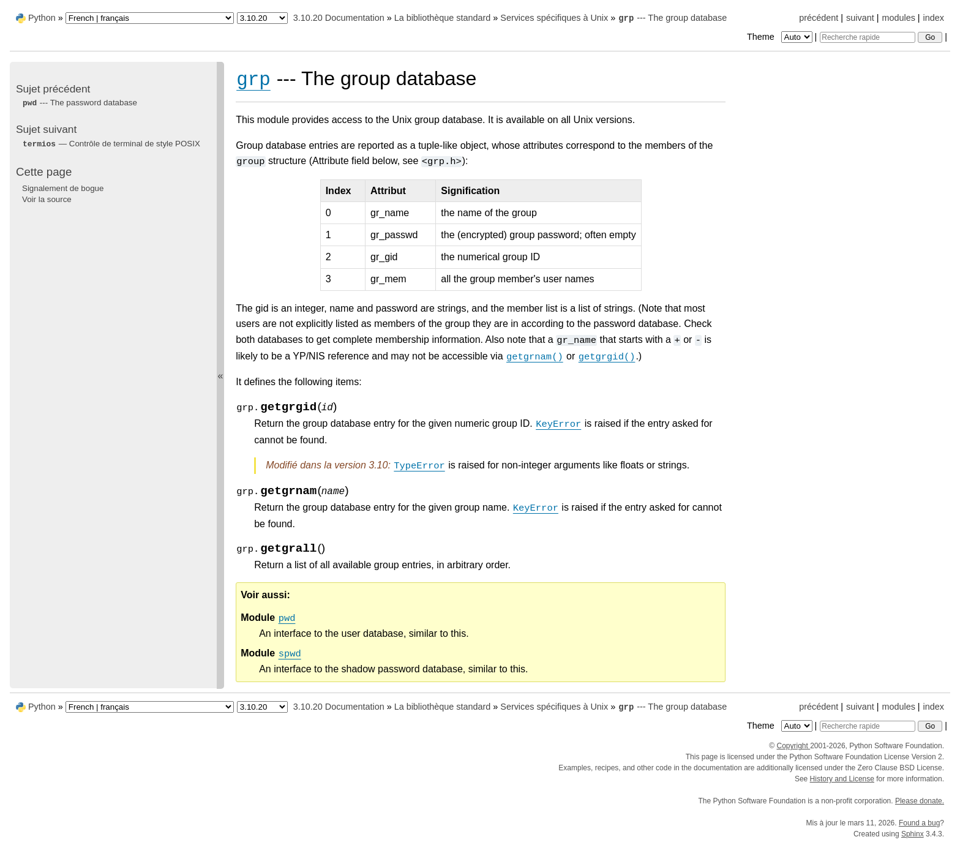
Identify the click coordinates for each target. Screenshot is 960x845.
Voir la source (47, 199)
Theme (780, 37)
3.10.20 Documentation (338, 18)
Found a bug (919, 823)
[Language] (150, 18)
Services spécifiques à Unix (554, 18)
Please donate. (919, 801)
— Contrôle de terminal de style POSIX (111, 143)
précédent (818, 18)
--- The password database (79, 102)
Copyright (793, 746)
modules (898, 18)
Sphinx (912, 834)
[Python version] (262, 18)
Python (42, 18)
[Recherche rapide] (867, 37)
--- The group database (672, 18)
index (933, 18)
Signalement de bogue (62, 188)
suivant (860, 18)
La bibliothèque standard (442, 18)
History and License (842, 779)
